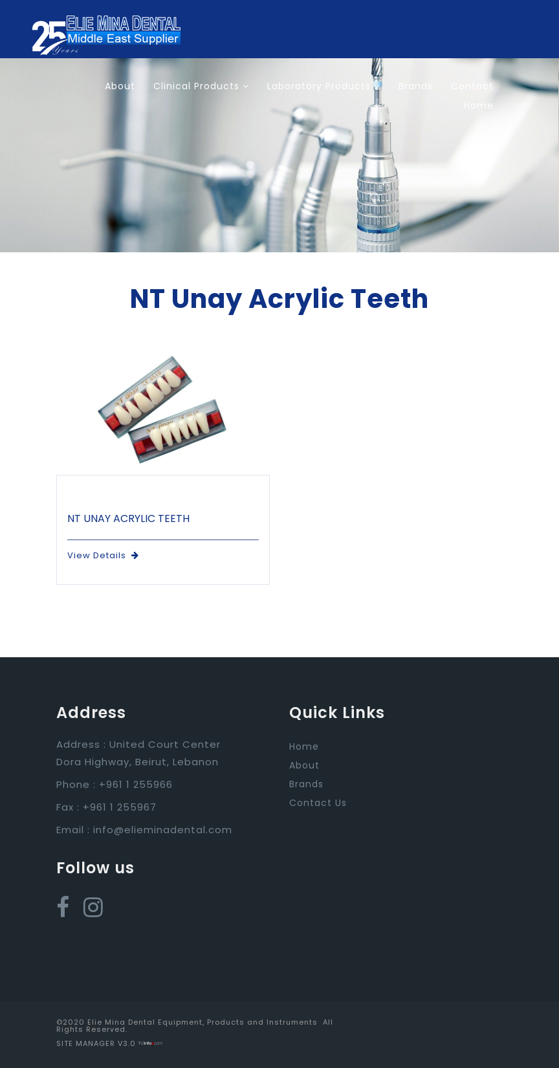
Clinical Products (201, 86)
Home (479, 105)
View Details (103, 555)
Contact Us (318, 802)
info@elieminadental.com (162, 829)
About (120, 86)
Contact (472, 86)
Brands (416, 86)
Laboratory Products (323, 86)
